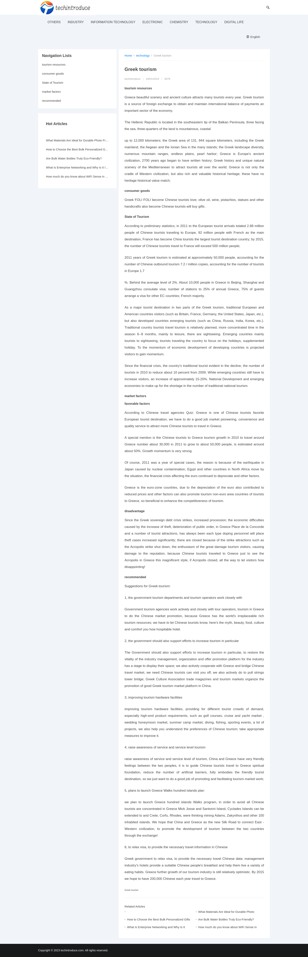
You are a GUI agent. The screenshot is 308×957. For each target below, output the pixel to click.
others (54, 22)
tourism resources (53, 64)
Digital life (234, 22)
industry (76, 22)
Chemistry (179, 22)
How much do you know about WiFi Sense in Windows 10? (77, 176)
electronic (152, 22)
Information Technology (113, 22)
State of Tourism (52, 82)
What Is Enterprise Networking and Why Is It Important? (77, 167)
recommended (51, 100)
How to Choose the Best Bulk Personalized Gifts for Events (77, 149)
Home (128, 55)
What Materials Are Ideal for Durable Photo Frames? (77, 140)
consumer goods (53, 73)
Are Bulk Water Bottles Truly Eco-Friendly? (226, 919)
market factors (51, 91)
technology (206, 22)
